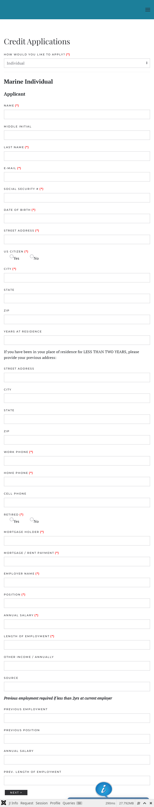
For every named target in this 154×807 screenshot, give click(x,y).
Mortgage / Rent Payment (31, 553)
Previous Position (22, 730)
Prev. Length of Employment (32, 772)
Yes (16, 258)
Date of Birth (20, 210)
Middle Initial (18, 126)
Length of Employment (29, 636)
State (9, 289)
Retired (14, 514)
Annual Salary (21, 615)
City (10, 269)
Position (15, 594)
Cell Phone (15, 493)
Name (11, 105)
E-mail (12, 168)
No (36, 258)
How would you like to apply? (37, 54)
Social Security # (24, 189)
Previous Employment (26, 709)
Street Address (21, 230)
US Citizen (16, 251)
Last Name (16, 147)
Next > (16, 792)
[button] (147, 9)
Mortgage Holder (24, 532)
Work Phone (18, 452)
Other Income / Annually (29, 657)
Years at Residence (23, 331)
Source (11, 678)
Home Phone (18, 473)
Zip (7, 310)
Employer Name (22, 573)
